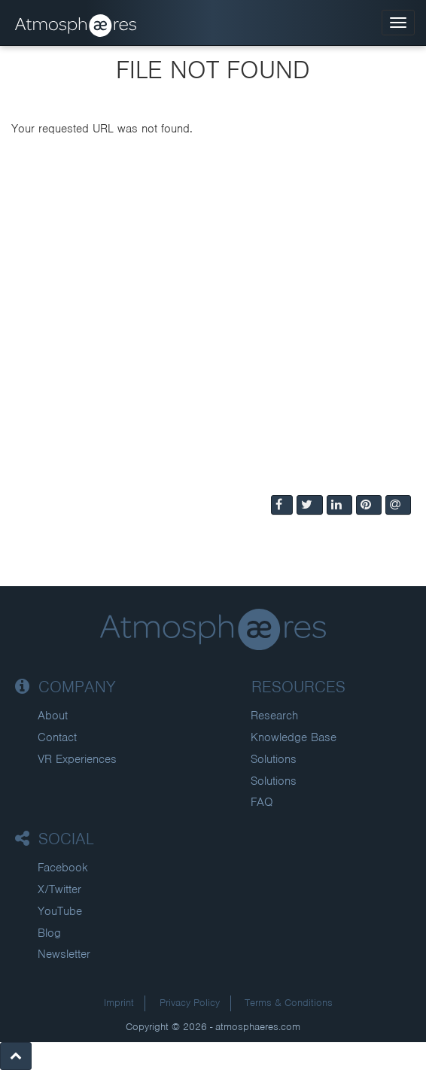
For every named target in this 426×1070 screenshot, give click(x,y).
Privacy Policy (190, 1002)
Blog (49, 933)
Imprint (119, 1002)
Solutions (274, 759)
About (53, 715)
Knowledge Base (293, 737)
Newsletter (64, 954)
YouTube (60, 911)
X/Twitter (59, 889)
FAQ (262, 802)
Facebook (63, 867)
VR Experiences (77, 759)
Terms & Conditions (289, 1002)
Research (274, 715)
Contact (57, 737)
